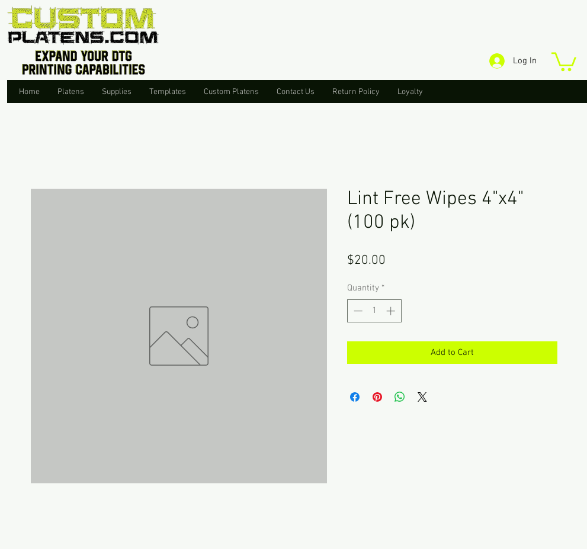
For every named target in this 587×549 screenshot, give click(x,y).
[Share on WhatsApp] (400, 397)
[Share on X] (422, 397)
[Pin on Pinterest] (377, 397)
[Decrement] (357, 311)
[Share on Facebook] (355, 397)
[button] (563, 60)
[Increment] (392, 311)
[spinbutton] (374, 311)
